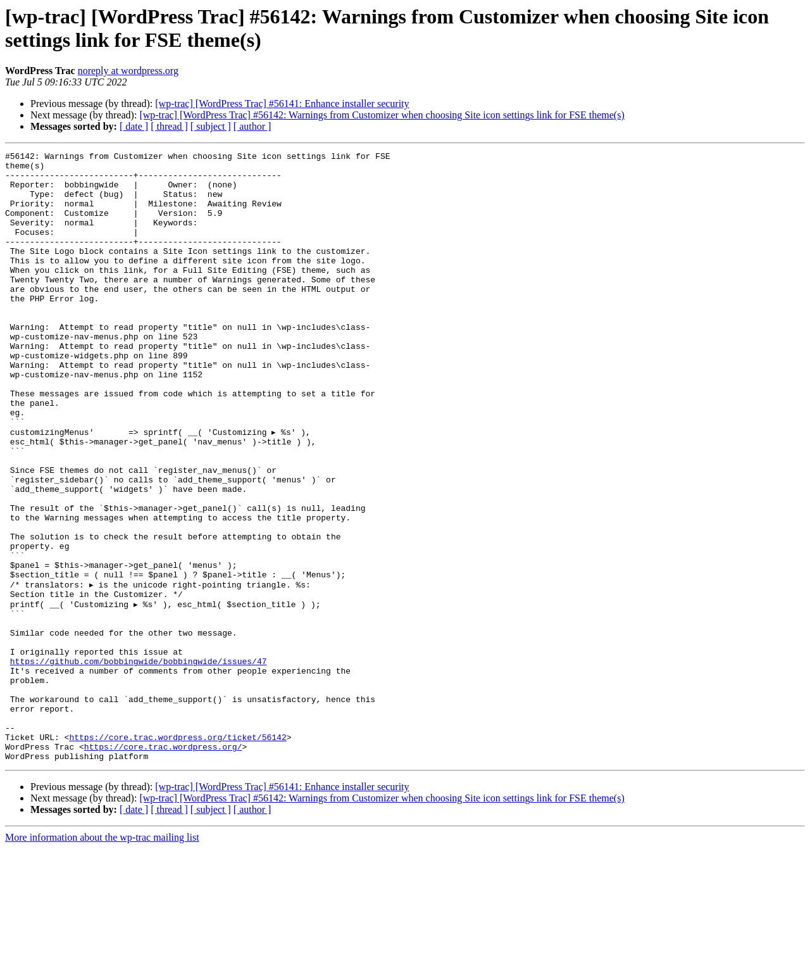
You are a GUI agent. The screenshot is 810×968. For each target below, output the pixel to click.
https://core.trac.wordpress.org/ (163, 864)
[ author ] (252, 126)
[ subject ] (210, 126)
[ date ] (134, 126)
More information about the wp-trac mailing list (102, 957)
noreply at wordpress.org (128, 70)
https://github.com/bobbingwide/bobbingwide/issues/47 (138, 761)
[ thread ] (169, 126)
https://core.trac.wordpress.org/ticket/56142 (177, 852)
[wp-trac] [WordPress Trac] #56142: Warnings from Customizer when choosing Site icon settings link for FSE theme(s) (381, 115)
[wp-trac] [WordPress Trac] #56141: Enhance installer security (282, 103)
